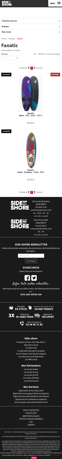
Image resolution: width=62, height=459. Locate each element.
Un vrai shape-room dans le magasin (31, 353)
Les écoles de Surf (31, 381)
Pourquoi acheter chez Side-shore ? (31, 342)
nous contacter (31, 410)
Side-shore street (31, 345)
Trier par (4, 54)
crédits (31, 424)
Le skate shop (31, 348)
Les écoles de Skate (31, 378)
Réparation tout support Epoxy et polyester (31, 393)
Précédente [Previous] (24, 68)
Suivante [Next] (38, 68)
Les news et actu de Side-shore (31, 356)
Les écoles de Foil (31, 375)
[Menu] (55, 3)
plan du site (31, 413)
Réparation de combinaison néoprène (31, 399)
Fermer (34, 458)
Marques (12, 39)
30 (39, 54)
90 (44, 54)
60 (42, 54)
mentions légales (31, 416)
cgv (31, 421)
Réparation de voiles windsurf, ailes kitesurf (31, 396)
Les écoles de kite (31, 369)
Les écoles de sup (31, 372)
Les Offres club (31, 359)
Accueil (3, 39)
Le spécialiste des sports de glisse (31, 351)
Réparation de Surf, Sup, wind (31, 390)
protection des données (31, 419)
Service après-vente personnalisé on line (31, 402)
